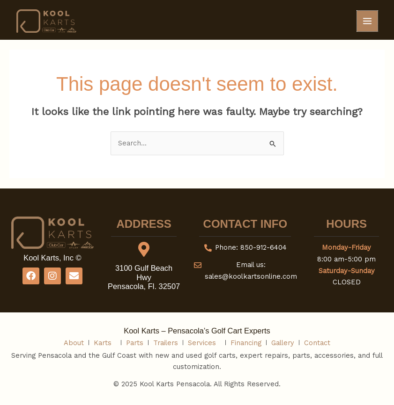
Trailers (165, 343)
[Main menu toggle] (367, 21)
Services (204, 342)
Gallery (282, 343)
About (74, 343)
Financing (245, 343)
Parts (134, 343)
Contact (317, 343)
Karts (105, 342)
